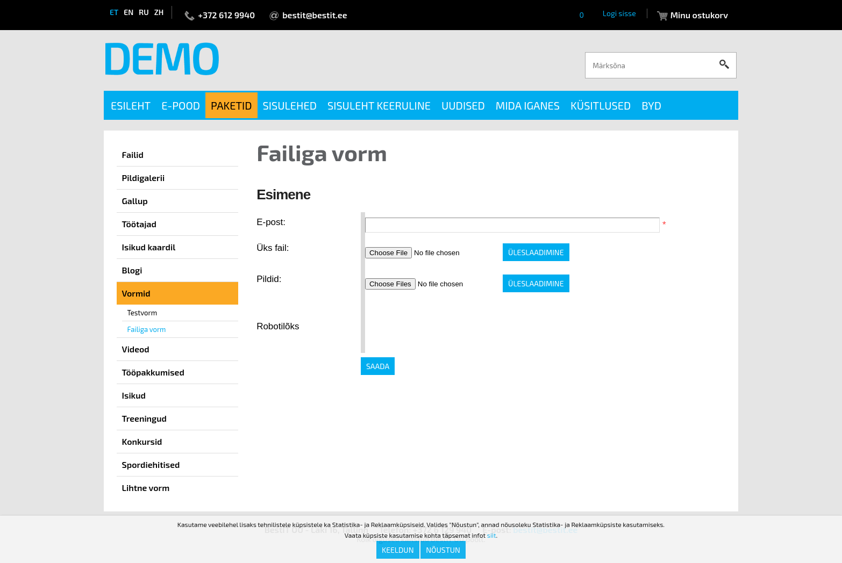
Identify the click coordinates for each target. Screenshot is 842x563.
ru (143, 12)
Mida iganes (528, 105)
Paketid (231, 105)
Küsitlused (600, 105)
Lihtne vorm (146, 487)
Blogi (132, 270)
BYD (651, 105)
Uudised (463, 105)
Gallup (135, 201)
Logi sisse (619, 13)
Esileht (131, 105)
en (128, 12)
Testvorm (142, 312)
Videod (135, 349)
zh (159, 12)
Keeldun (398, 549)
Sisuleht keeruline (379, 105)
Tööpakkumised (153, 372)
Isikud (134, 395)
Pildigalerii (143, 177)
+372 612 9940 (226, 15)
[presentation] (447, 327)
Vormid (136, 293)
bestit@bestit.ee (314, 15)
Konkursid (142, 441)
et (114, 12)
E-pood (180, 105)
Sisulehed (290, 105)
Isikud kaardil (149, 247)
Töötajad (139, 224)
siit (491, 535)
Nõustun (443, 549)
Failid (133, 154)
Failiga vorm (146, 329)
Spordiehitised (151, 464)
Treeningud (144, 418)
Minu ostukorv (699, 15)
